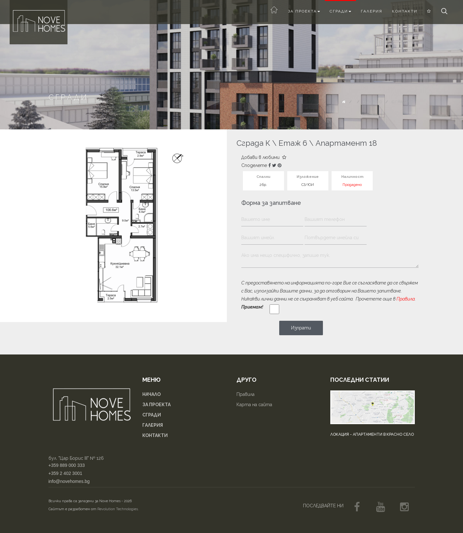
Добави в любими (263, 157)
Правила (405, 298)
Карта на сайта (254, 404)
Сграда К (253, 143)
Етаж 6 (293, 143)
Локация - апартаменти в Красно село (372, 434)
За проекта (304, 11)
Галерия (371, 11)
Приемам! (252, 307)
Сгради (340, 11)
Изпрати (301, 327)
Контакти (404, 11)
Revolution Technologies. (118, 509)
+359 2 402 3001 (66, 473)
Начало (372, 102)
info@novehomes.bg (69, 481)
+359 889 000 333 (67, 465)
